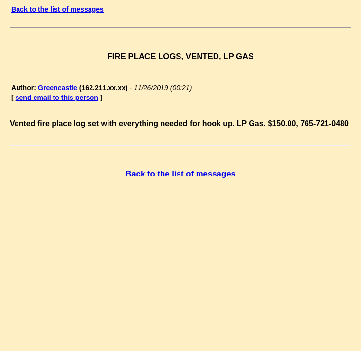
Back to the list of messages (57, 9)
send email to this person (57, 97)
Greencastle (57, 88)
